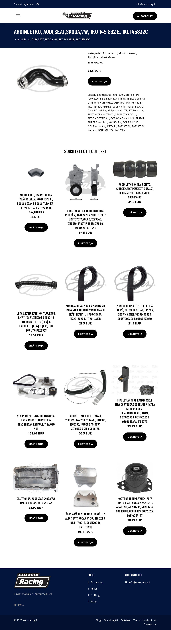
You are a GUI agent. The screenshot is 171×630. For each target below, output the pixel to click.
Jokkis (94, 588)
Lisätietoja (99, 81)
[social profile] (37, 4)
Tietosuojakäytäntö (144, 620)
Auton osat (145, 16)
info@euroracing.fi (145, 4)
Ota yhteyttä (111, 620)
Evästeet (126, 620)
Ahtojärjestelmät (97, 57)
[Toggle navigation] (18, 16)
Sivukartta (150, 624)
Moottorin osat (127, 53)
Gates (111, 57)
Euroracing (97, 582)
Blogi (94, 601)
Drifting (95, 595)
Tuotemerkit (110, 53)
